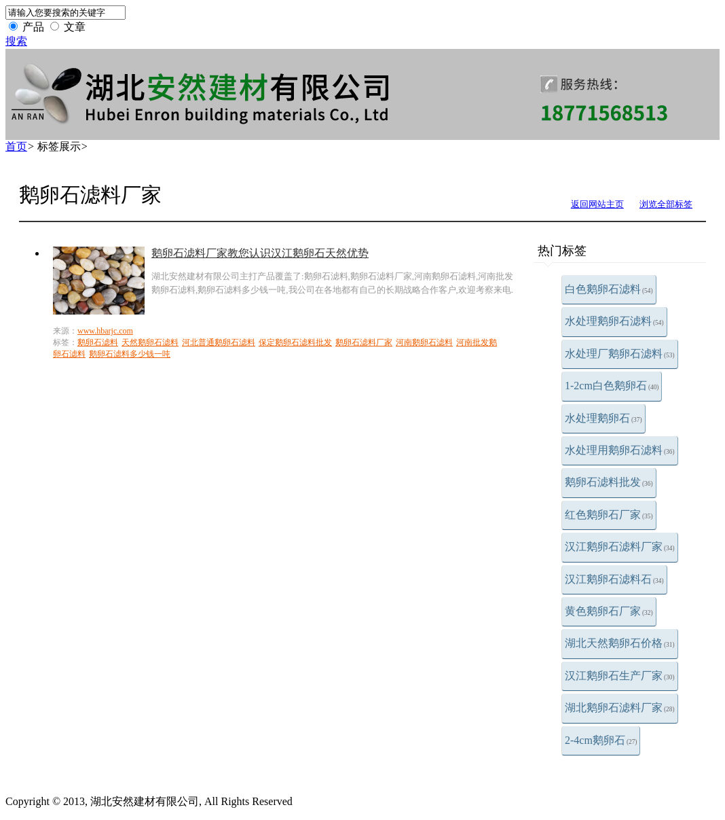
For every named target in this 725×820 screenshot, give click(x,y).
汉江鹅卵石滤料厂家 (620, 546)
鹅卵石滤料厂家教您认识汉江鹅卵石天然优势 (260, 253)
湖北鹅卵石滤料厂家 (620, 707)
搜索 (16, 41)
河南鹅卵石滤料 (424, 342)
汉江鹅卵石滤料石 (614, 579)
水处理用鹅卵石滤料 (620, 450)
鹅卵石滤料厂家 (363, 342)
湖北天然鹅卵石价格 (620, 643)
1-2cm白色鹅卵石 (611, 385)
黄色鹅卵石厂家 (609, 611)
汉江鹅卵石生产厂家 (620, 675)
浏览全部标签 (665, 204)
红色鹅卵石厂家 (609, 514)
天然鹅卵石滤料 (150, 342)
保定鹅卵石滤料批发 (295, 342)
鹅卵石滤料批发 (609, 482)
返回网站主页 (597, 204)
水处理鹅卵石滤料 (614, 321)
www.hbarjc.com (105, 331)
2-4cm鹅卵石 (601, 740)
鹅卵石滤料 (97, 342)
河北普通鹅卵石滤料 (218, 342)
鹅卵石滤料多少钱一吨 (129, 354)
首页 (16, 146)
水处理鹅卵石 (603, 418)
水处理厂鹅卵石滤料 (620, 353)
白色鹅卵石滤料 (609, 289)
